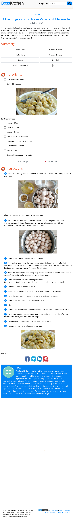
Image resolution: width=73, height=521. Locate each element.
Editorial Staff (30, 367)
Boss (12, 3)
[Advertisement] (36, 425)
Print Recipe (22, 161)
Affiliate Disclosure (50, 512)
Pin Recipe (51, 161)
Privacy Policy (53, 510)
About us (60, 512)
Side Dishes (36, 14)
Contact (67, 512)
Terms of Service (64, 510)
